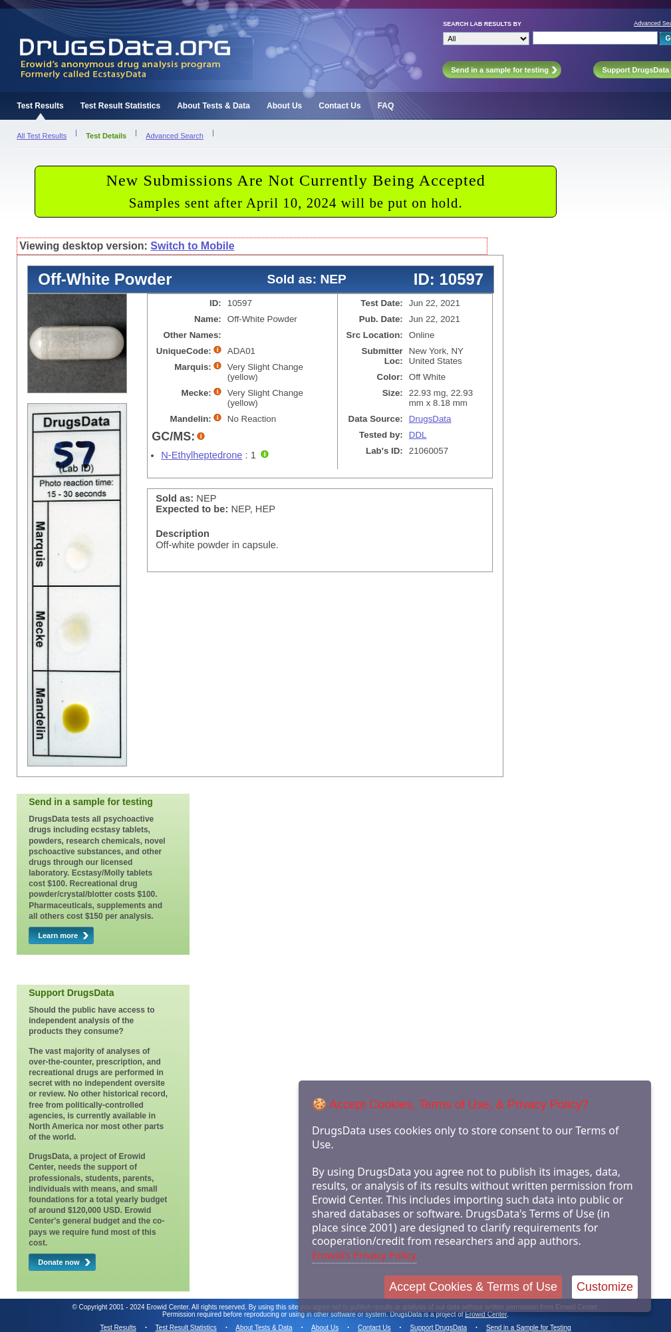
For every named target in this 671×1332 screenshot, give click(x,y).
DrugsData (430, 419)
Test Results (40, 105)
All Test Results (42, 136)
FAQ (386, 105)
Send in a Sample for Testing (528, 1327)
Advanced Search (174, 136)
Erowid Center (486, 1314)
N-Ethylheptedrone (201, 455)
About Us (284, 105)
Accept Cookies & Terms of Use (473, 1286)
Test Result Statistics (120, 105)
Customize (605, 1286)
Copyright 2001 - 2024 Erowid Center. (134, 1307)
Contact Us (339, 105)
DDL (418, 435)
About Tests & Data (213, 105)
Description (182, 533)
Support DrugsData (438, 1327)
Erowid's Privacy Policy (364, 1254)
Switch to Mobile (192, 245)
